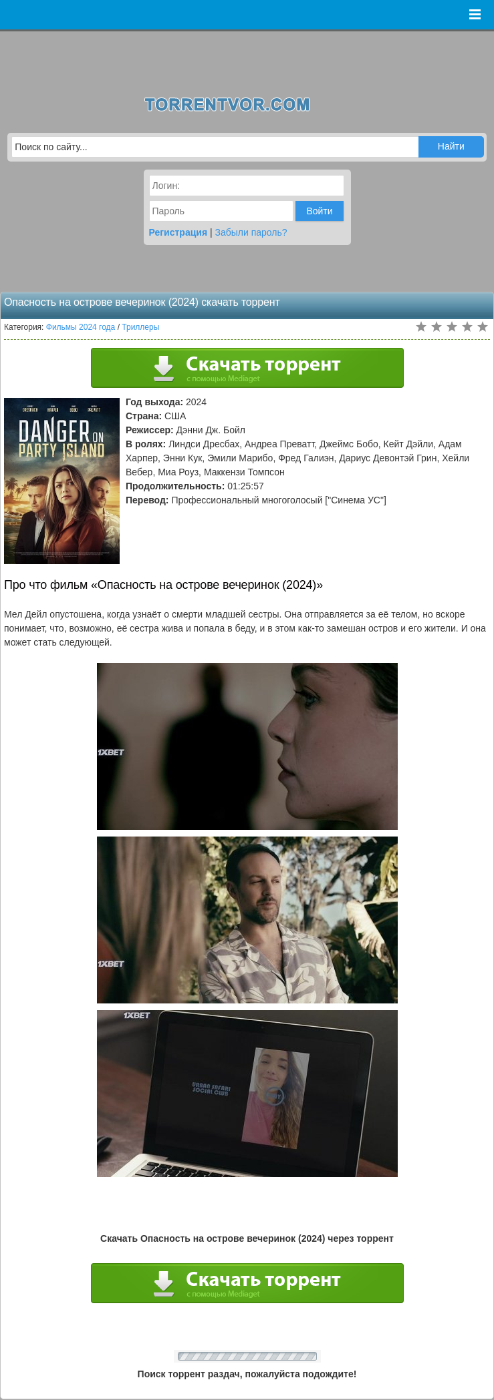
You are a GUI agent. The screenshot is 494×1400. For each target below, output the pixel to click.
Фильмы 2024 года (81, 327)
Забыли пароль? (251, 232)
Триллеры (140, 327)
